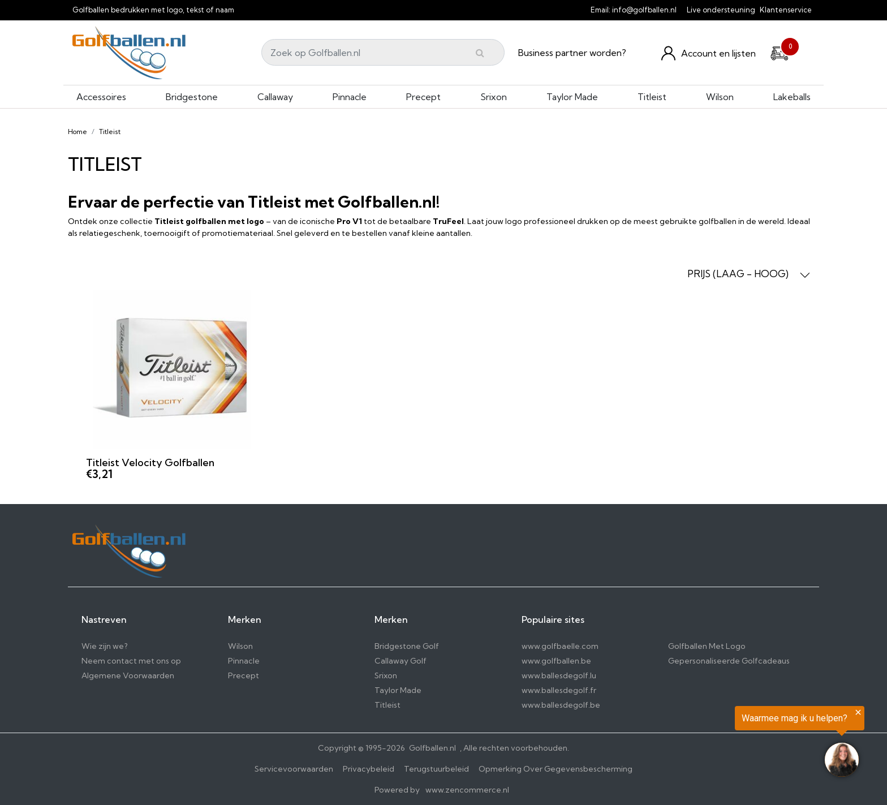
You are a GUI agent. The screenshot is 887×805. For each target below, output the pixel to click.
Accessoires (101, 96)
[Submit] (480, 52)
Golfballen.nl (432, 748)
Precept (423, 96)
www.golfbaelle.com (560, 646)
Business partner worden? (572, 52)
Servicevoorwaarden (294, 769)
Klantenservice (786, 9)
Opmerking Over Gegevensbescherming (555, 769)
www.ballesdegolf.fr (559, 690)
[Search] (383, 52)
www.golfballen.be (556, 661)
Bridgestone (192, 96)
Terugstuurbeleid (436, 769)
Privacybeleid (368, 769)
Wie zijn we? (104, 646)
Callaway (275, 96)
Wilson (720, 96)
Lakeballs (792, 96)
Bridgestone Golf (406, 646)
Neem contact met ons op (131, 661)
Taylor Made (572, 96)
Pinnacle (350, 96)
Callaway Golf (400, 661)
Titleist (652, 96)
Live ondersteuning (721, 9)
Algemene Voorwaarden (127, 675)
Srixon (493, 96)
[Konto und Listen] (708, 53)
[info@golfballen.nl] (683, 9)
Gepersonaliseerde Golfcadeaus (729, 661)
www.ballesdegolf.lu (559, 675)
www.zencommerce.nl (467, 790)
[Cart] (779, 51)
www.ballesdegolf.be (561, 705)
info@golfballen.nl (644, 9)
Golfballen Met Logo (707, 646)
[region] (747, 743)
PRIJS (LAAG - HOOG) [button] (748, 274)
